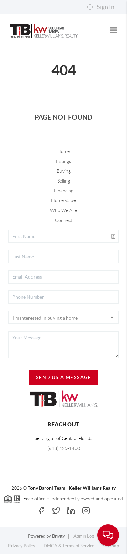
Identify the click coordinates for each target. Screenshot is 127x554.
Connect (63, 220)
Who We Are (63, 210)
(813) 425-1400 (63, 448)
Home (63, 151)
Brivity (58, 536)
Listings (63, 161)
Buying (64, 171)
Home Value (63, 200)
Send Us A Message (63, 377)
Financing (63, 190)
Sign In (100, 7)
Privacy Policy (21, 545)
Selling (63, 181)
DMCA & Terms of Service (69, 545)
